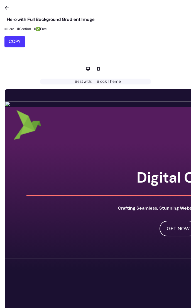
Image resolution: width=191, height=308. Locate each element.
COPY (15, 41)
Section (25, 29)
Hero (10, 29)
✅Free (41, 29)
